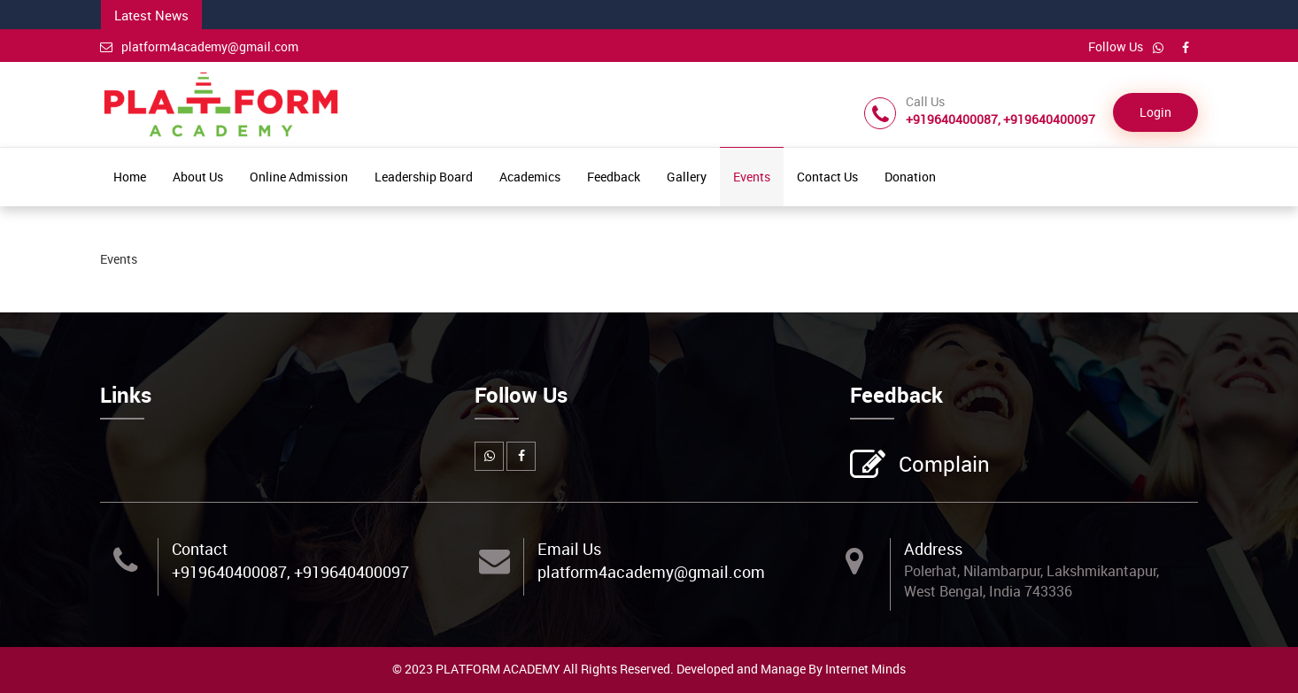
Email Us (569, 548)
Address (933, 548)
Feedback (613, 176)
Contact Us (827, 176)
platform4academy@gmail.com (199, 46)
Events (751, 176)
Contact (200, 548)
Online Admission (299, 176)
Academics (529, 176)
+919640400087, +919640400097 (290, 571)
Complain (942, 465)
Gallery (687, 176)
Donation (910, 176)
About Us (198, 176)
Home (129, 176)
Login (1155, 112)
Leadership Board (424, 176)
